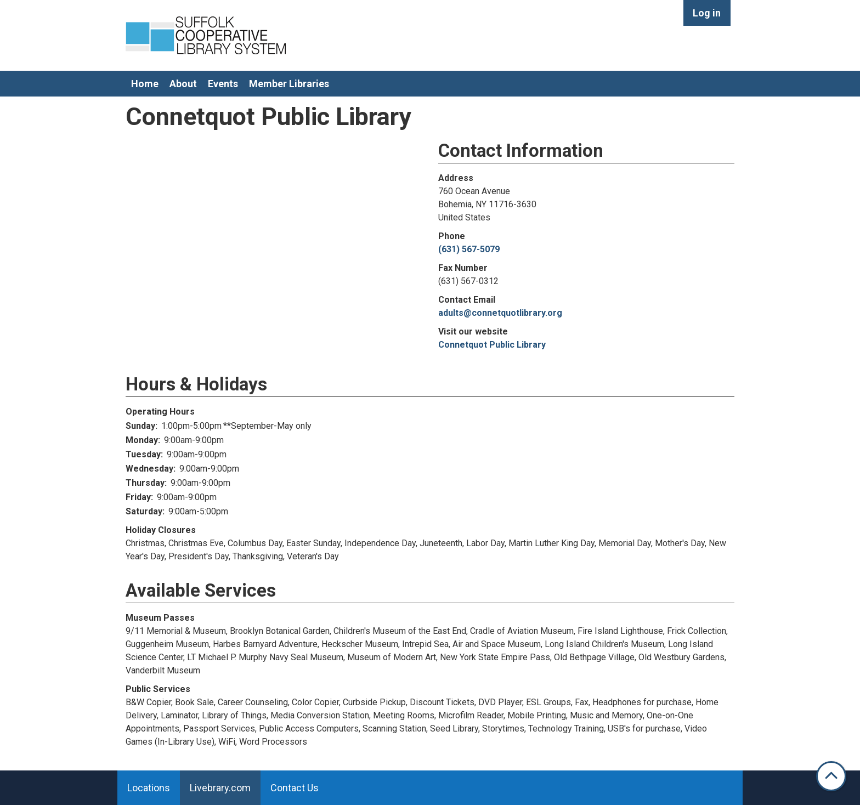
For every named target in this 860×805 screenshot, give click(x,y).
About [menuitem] (183, 83)
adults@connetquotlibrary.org (500, 313)
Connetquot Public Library (492, 344)
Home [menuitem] (145, 83)
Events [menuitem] (223, 83)
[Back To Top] (831, 776)
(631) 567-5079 (469, 249)
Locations (148, 787)
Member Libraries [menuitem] (289, 83)
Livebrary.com (220, 787)
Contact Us (294, 787)
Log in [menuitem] (707, 13)
